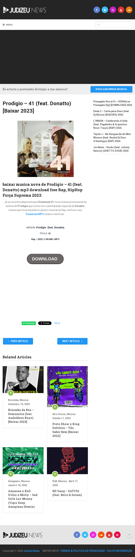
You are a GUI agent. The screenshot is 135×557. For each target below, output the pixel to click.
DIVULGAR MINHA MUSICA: (111, 89)
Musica (24, 400)
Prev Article (18, 341)
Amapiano (14, 481)
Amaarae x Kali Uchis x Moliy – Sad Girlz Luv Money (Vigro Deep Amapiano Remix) (22, 499)
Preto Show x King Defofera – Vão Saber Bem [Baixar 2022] (65, 430)
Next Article (72, 341)
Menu (9, 24)
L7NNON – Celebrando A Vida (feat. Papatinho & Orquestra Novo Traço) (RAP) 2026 (110, 124)
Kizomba (13, 400)
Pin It (57, 323)
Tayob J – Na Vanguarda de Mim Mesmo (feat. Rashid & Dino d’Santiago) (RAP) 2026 (112, 138)
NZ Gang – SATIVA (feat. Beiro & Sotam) (67, 493)
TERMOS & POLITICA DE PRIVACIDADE (82, 550)
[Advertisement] (70, 56)
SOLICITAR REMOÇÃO (119, 550)
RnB (54, 481)
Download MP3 (35, 214)
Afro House (59, 414)
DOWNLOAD (45, 259)
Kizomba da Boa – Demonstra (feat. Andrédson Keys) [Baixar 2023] (21, 415)
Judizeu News (32, 550)
